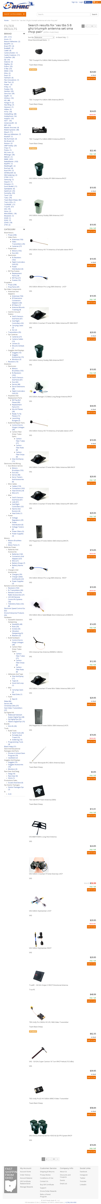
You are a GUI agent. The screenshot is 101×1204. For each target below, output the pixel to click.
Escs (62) (15, 253)
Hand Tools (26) (18, 733)
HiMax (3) (8, 109)
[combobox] (63, 14)
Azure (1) (7, 39)
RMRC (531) (8, 159)
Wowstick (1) (9, 216)
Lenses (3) (16, 343)
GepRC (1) (8, 96)
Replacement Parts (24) (17, 274)
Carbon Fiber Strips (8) (20, 454)
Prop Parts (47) (13, 287)
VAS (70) (7, 209)
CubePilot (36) (9, 57)
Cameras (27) (17, 246)
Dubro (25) (8, 66)
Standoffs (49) (17, 624)
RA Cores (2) (9, 152)
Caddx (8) (7, 50)
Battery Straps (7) (18, 563)
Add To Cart (91, 78)
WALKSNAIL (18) (10, 213)
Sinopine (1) (8, 184)
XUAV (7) (7, 220)
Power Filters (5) (18, 531)
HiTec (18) (8, 112)
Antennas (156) (17, 239)
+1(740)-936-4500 (70, 1202)
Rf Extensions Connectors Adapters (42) (17, 300)
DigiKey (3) (8, 64)
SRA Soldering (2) (10, 175)
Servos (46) (16, 384)
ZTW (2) (7, 225)
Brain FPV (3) (9, 46)
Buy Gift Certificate (47, 1184)
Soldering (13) (17, 740)
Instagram (84, 1175)
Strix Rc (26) (12, 726)
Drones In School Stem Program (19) (16, 754)
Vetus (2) (7, 211)
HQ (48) (7, 100)
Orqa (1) (7, 148)
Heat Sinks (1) (17, 513)
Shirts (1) (11, 778)
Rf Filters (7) (16, 305)
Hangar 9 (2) (9, 103)
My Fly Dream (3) (10, 139)
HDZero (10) (9, 98)
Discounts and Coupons (65, 1176)
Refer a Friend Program (45, 1195)
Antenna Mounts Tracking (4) (18, 308)
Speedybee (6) (9, 189)
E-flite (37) (8, 69)
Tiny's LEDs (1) (9, 202)
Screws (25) (16, 629)
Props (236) (12, 235)
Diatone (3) (8, 62)
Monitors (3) (16, 359)
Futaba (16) (8, 89)
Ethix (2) (7, 73)
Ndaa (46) (7, 701)
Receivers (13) (13, 362)
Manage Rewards (26, 1187)
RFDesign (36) (9, 155)
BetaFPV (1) (8, 44)
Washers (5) (16, 635)
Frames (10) (16, 280)
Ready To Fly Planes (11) (16, 415)
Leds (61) (15, 502)
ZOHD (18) (8, 222)
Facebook (83, 1172)
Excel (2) (7, 75)
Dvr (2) (14, 330)
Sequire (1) (8, 182)
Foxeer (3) (8, 84)
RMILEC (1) (8, 157)
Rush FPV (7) (9, 170)
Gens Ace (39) (9, 93)
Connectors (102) (18, 488)
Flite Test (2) (9, 82)
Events (62, 1180)
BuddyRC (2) (8, 48)
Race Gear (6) (13, 776)
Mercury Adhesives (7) (12, 134)
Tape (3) (15, 681)
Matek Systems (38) (11, 130)
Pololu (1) (8, 150)
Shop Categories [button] (14, 14)
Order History (25, 1175)
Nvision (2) (8, 143)
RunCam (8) (8, 168)
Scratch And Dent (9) (15, 783)
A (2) (9, 794)
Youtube (83, 1181)
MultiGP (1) (8, 136)
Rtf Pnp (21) (16, 278)
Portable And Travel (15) (17, 736)
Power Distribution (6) (17, 268)
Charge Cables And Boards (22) (18, 578)
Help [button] (88, 2)
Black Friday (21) (10, 746)
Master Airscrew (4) (11, 127)
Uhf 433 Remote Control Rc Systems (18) (15, 599)
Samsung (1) (9, 179)
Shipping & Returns (47, 1172)
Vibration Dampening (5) (17, 632)
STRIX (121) (8, 177)
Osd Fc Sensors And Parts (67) (17, 317)
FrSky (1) (7, 87)
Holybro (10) (9, 118)
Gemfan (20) (9, 91)
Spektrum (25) (9, 191)
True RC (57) (9, 207)
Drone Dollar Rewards (48, 1191)
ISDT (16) (8, 121)
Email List (63, 1183)
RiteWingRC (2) (9, 166)
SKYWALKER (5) (10, 173)
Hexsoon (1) (8, 107)
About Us (63, 1172)
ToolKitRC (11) (9, 204)
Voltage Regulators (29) (17, 519)
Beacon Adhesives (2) (12, 41)
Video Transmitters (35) (18, 243)
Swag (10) (11, 774)
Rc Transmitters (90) (15, 590)
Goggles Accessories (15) (18, 356)
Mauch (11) (8, 132)
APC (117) (8, 37)
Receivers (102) (13, 588)
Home (6, 20)
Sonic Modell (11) (10, 186)
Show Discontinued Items (38, 40)
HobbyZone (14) (10, 116)
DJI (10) (7, 60)
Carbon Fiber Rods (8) (20, 447)
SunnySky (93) (9, 193)
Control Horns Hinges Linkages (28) (18, 427)
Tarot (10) (8, 195)
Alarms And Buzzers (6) (16, 510)
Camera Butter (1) (11, 53)
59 (92, 26)
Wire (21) (15, 493)
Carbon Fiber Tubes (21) (20, 441)
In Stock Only (61, 37)
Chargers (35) (17, 574)
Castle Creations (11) (12, 55)
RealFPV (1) (8, 164)
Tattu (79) (8, 198)
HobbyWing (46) (10, 114)
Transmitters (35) (14, 332)
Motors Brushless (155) (17, 369)
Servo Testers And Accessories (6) (18, 479)
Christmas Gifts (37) (11, 706)
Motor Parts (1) (13, 545)
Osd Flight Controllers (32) (18, 322)
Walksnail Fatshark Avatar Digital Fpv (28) (16, 716)
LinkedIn (83, 1184)
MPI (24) (7, 125)
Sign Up (75, 2)
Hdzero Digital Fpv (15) (16, 721)
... (88, 26)
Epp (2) (14, 699)
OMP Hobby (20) (10, 146)
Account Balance (26, 1178)
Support (43, 1188)
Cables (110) (16, 486)
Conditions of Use (46, 1178)
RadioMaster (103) (11, 161)
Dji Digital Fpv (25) (14, 719)
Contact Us (44, 1181)
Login (81, 2)
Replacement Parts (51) (17, 406)
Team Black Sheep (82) (12, 200)
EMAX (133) (8, 71)
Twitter (82, 1178)
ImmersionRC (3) (10, 123)
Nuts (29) (15, 626)
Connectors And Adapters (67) (18, 557)
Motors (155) (17, 251)
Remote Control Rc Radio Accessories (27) (16, 593)
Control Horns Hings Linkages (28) (17, 642)
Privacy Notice (45, 1175)
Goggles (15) (16, 353)
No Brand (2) (9, 141)
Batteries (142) (17, 554)
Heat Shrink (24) (18, 491)
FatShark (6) (8, 78)
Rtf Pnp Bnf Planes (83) (16, 401)
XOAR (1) (7, 218)
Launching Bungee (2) (16, 419)
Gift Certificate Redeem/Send (25, 1182)
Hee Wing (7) (9, 105)
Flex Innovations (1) (11, 80)
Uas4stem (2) (13, 758)
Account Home (25, 1172)
